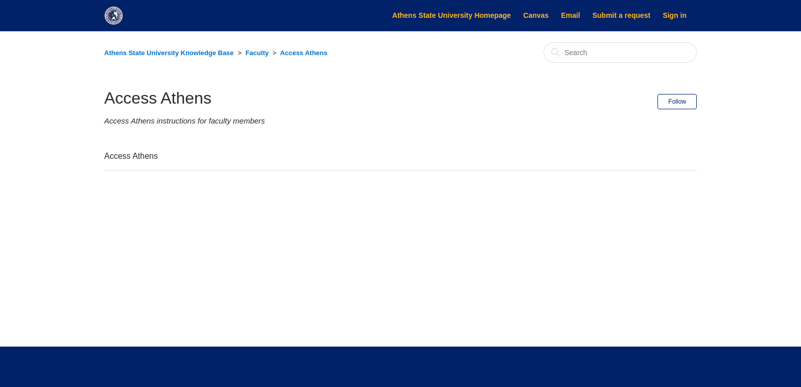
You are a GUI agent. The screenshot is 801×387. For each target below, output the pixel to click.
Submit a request (621, 15)
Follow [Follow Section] (677, 101)
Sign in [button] (675, 15)
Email (570, 15)
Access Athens (303, 53)
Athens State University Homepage (451, 15)
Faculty (257, 53)
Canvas (536, 15)
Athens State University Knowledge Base (169, 53)
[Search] (620, 52)
